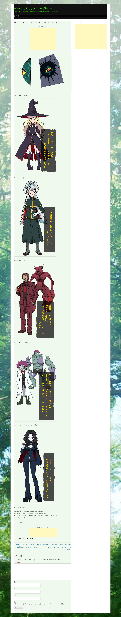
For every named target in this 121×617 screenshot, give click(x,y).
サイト (16, 595)
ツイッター (17, 16)
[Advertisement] (43, 39)
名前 (15, 582)
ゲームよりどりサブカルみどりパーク (34, 8)
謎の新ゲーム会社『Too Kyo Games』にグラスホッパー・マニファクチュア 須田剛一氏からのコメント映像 (57, 547)
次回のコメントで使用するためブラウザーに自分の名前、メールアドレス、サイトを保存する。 (40, 604)
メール (16, 588)
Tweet (20, 522)
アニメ (21, 539)
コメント (17, 562)
